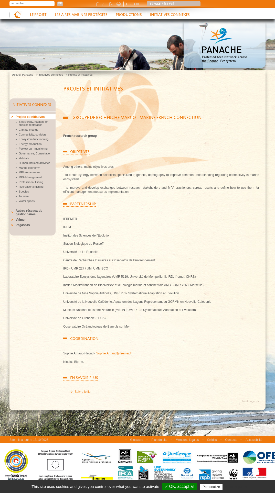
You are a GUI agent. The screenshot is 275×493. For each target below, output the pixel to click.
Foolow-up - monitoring (33, 148)
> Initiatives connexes (49, 74)
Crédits (212, 440)
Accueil (17, 15)
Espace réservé (162, 4)
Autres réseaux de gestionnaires (29, 212)
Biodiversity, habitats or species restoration (33, 123)
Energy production (30, 143)
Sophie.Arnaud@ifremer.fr (114, 353)
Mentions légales (187, 440)
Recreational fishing (31, 186)
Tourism (24, 196)
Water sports (27, 201)
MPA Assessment (29, 172)
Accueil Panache (22, 74)
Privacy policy (236, 487)
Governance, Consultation (35, 153)
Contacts (231, 440)
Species (24, 191)
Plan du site (159, 440)
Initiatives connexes (170, 15)
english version (136, 4)
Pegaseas (23, 225)
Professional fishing (31, 182)
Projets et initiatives (30, 117)
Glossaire (136, 440)
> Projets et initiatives (79, 74)
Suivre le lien (83, 392)
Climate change (28, 129)
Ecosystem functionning (33, 139)
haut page (248, 401)
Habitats (24, 158)
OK (60, 3)
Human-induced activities (34, 162)
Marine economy (29, 167)
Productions (129, 15)
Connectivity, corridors (32, 134)
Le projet (38, 15)
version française (128, 4)
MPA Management (30, 177)
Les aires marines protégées (81, 15)
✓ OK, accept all (180, 486)
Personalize (211, 487)
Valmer (21, 219)
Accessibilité (254, 440)
